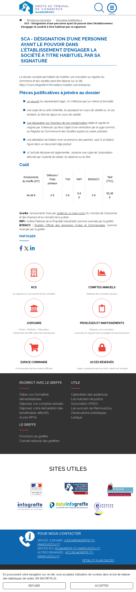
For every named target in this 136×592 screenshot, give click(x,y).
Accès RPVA (28, 417)
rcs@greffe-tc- (66, 548)
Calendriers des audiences (89, 394)
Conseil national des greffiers (39, 441)
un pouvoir (33, 101)
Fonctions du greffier (33, 436)
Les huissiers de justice (87, 399)
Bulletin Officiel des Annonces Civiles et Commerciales (70, 225)
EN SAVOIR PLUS (45, 578)
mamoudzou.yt (89, 548)
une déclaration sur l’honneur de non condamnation (57, 122)
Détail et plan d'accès (98, 560)
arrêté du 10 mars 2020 (71, 213)
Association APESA (84, 403)
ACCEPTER (101, 585)
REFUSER (34, 585)
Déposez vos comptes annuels (41, 403)
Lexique (76, 417)
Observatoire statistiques (88, 413)
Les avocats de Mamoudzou (91, 408)
